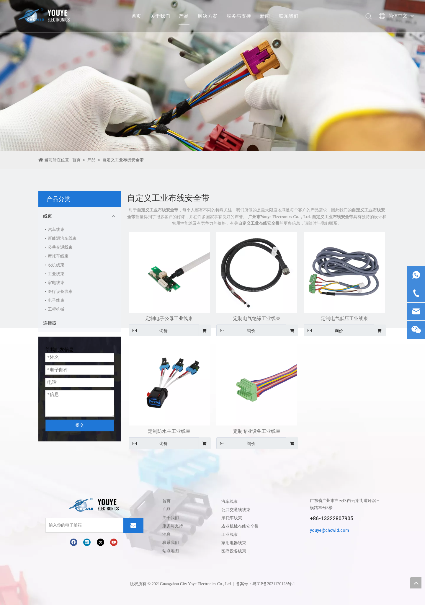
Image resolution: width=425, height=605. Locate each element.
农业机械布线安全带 (240, 526)
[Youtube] (113, 542)
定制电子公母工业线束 (169, 318)
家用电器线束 (233, 542)
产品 (184, 16)
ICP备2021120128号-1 (275, 584)
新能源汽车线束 (62, 238)
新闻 (265, 16)
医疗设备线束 (60, 291)
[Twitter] (100, 542)
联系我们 (289, 16)
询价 (148, 330)
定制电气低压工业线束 (344, 318)
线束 (47, 216)
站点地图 (170, 551)
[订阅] (133, 525)
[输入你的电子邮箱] (71, 525)
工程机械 (56, 309)
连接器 (49, 323)
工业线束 (56, 274)
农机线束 (56, 265)
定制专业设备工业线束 (256, 431)
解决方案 (208, 16)
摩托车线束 (58, 256)
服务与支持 (238, 16)
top (415, 582)
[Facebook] (73, 542)
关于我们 (160, 16)
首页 (137, 16)
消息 (166, 534)
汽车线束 (56, 229)
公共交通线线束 (235, 509)
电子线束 (56, 300)
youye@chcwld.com (329, 530)
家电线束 (56, 283)
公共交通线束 (60, 247)
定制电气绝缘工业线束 (256, 318)
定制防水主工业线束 (169, 431)
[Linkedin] (87, 542)
